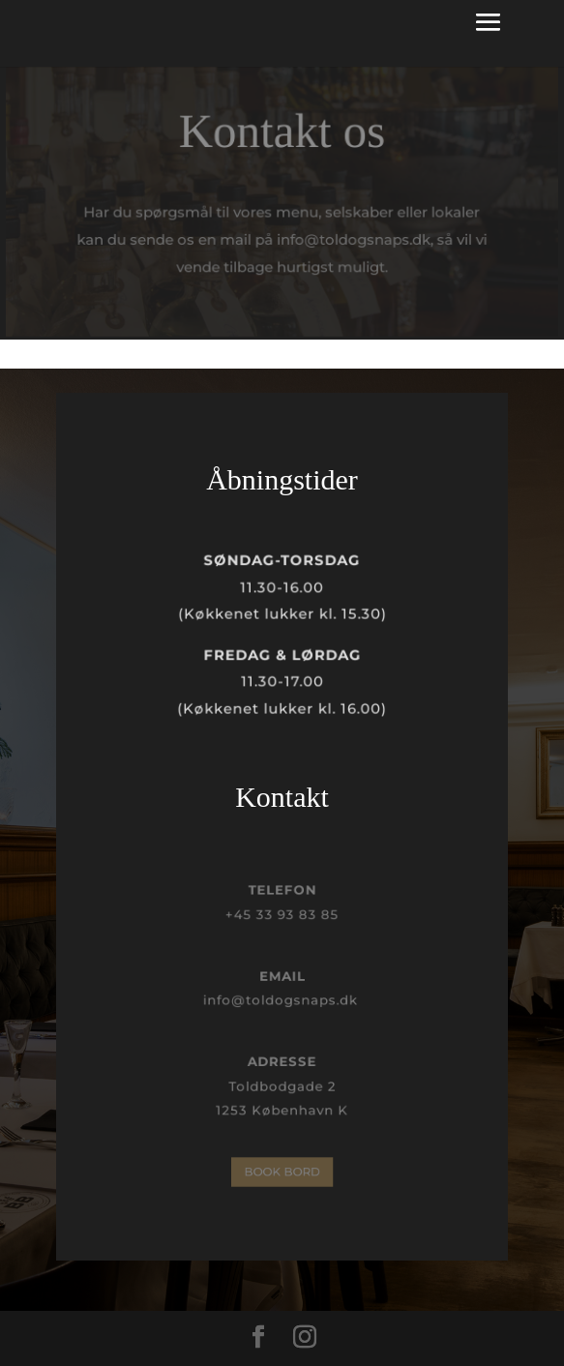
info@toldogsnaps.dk (282, 1000)
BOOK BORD (282, 1171)
